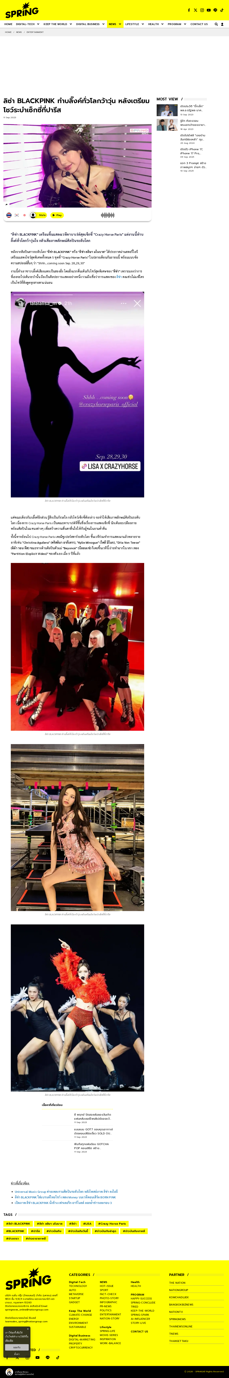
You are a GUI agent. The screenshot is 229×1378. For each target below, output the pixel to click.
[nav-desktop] (8, 24)
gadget (74, 1302)
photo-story (109, 1298)
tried (134, 1307)
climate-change (80, 1315)
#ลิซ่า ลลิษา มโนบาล (49, 1224)
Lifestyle (106, 1327)
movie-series (109, 1335)
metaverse (76, 1294)
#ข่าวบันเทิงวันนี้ (78, 1231)
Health (135, 1282)
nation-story (109, 1318)
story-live (138, 1323)
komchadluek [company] (179, 1297)
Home (8, 32)
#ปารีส (35, 1231)
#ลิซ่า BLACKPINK (18, 1224)
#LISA (87, 1224)
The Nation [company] (177, 1283)
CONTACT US (139, 1331)
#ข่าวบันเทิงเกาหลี (134, 1231)
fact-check (108, 1294)
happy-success (141, 1298)
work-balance (110, 1343)
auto (72, 1290)
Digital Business (79, 1336)
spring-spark (140, 1315)
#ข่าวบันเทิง (53, 1231)
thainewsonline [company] (180, 1326)
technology (78, 1286)
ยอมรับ (16, 1347)
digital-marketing (82, 1339)
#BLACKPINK (15, 1231)
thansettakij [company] (178, 1341)
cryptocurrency (81, 1348)
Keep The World (80, 1311)
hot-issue (107, 1286)
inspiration (108, 1339)
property (75, 1343)
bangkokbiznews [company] (181, 1305)
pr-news (106, 1306)
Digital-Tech (77, 1282)
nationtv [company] (176, 1312)
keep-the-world (142, 1311)
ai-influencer (140, 1319)
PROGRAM (137, 1295)
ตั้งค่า (17, 1354)
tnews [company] (173, 1334)
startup (74, 1298)
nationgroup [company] (178, 1290)
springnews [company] (177, 1319)
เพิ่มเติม (9, 1340)
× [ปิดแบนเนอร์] (28, 1329)
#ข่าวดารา (12, 1239)
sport (104, 1290)
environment (78, 1323)
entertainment (110, 1314)
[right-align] (215, 24)
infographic (108, 1302)
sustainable (77, 1327)
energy (74, 1319)
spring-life (107, 1331)
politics (106, 1310)
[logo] (22, 10)
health (136, 1286)
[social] (189, 10)
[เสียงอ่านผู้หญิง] (38, 215)
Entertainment (35, 32)
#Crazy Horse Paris (112, 1224)
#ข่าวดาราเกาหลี (36, 1239)
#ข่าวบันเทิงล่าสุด (105, 1231)
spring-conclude (143, 1303)
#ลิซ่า (72, 1224)
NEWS (19, 32)
